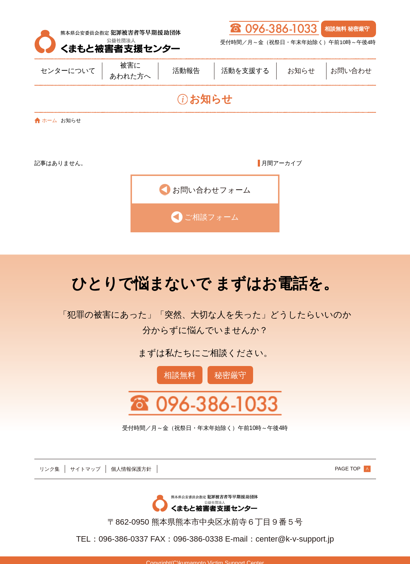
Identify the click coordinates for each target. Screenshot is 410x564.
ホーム (45, 114)
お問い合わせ (351, 64)
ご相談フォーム (211, 211)
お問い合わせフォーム (211, 183)
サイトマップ (85, 462)
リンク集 (49, 462)
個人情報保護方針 (131, 462)
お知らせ (301, 64)
